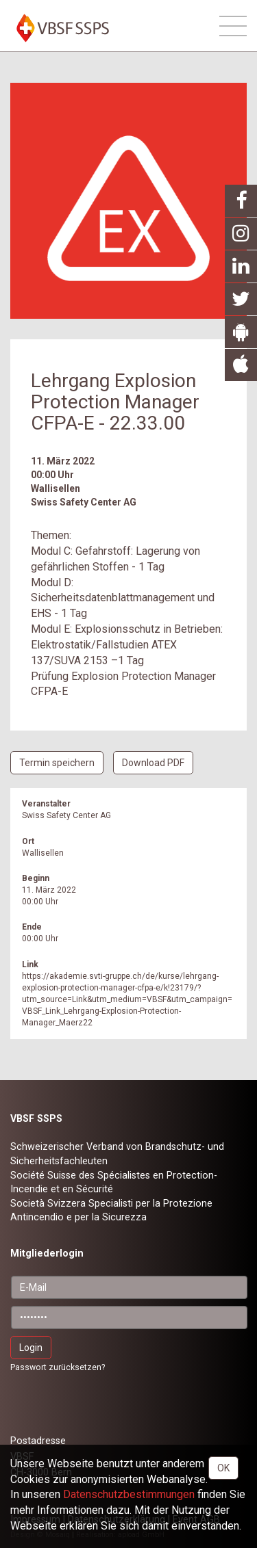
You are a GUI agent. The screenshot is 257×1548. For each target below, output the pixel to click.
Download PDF (153, 762)
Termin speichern (57, 762)
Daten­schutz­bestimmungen (129, 1494)
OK (223, 1467)
